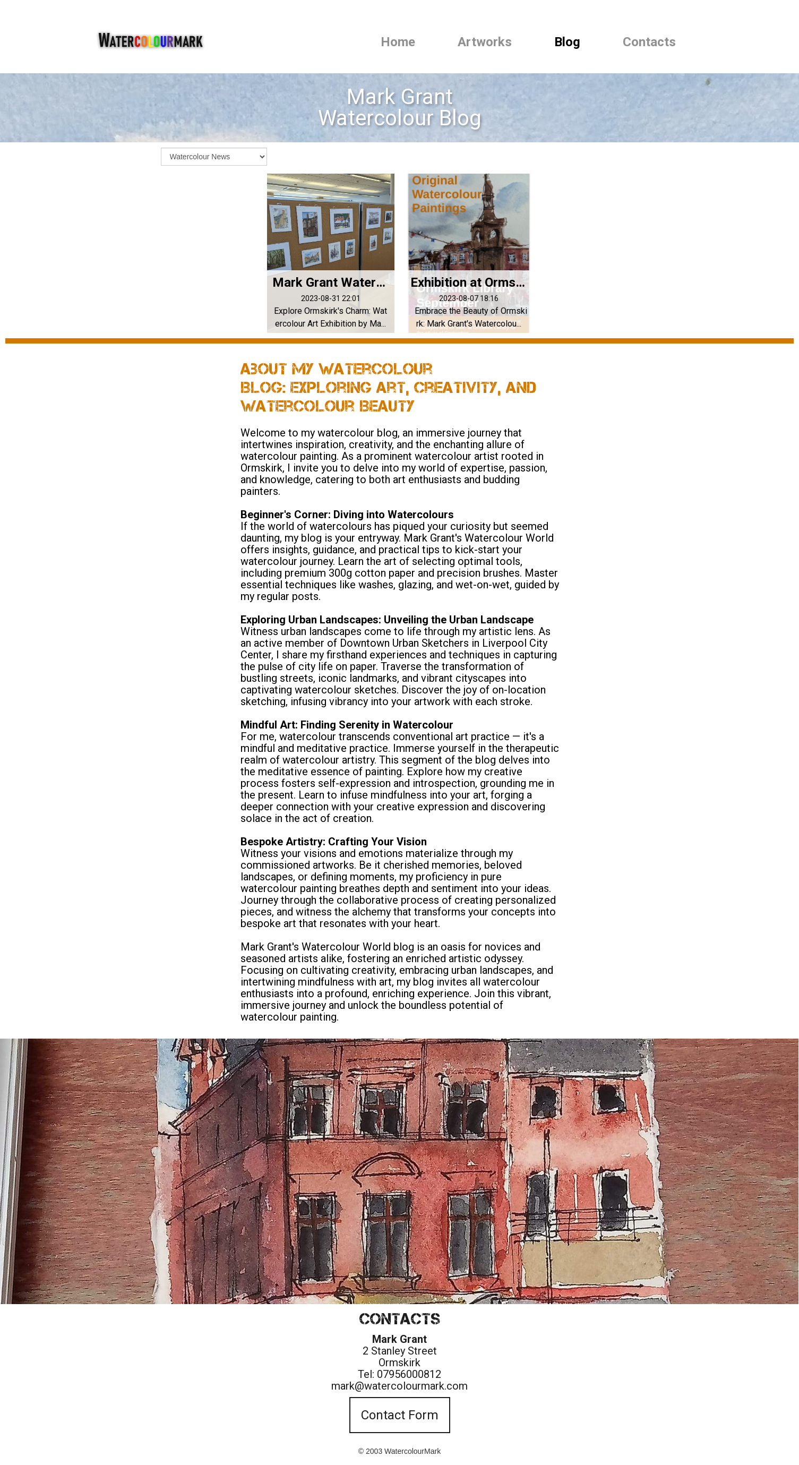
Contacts (649, 42)
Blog (567, 42)
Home (398, 42)
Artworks (485, 42)
